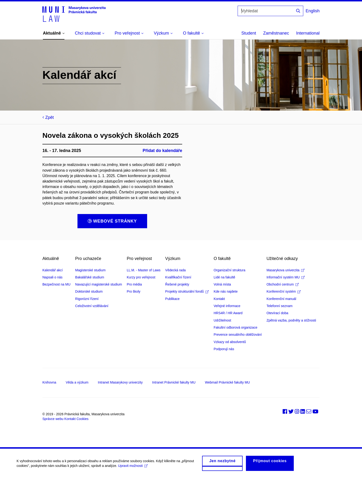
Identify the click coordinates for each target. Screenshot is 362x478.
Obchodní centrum (283, 284)
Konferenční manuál (281, 299)
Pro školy (133, 291)
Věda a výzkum (77, 382)
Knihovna (49, 382)
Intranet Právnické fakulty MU (173, 382)
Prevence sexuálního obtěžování (238, 334)
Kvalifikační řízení (178, 277)
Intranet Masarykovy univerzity (120, 382)
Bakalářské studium (89, 277)
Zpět (48, 117)
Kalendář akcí (52, 270)
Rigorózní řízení (87, 299)
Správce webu (52, 419)
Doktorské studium (89, 291)
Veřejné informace (227, 306)
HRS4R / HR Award (228, 313)
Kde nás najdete (226, 291)
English (313, 11)
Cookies (83, 419)
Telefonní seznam (280, 306)
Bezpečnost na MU (56, 284)
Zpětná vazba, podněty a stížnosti (291, 320)
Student (248, 33)
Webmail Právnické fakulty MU (227, 382)
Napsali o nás (52, 277)
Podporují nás (224, 349)
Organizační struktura (229, 270)
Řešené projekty (177, 284)
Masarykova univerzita (285, 270)
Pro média (134, 284)
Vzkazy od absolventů (230, 342)
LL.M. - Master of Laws (143, 270)
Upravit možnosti (133, 469)
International (308, 33)
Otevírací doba (277, 313)
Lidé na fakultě (224, 277)
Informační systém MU (286, 277)
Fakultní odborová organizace (235, 327)
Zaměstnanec (276, 33)
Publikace (172, 299)
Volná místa (222, 284)
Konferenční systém (284, 291)
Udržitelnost (222, 320)
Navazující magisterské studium (98, 284)
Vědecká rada (175, 270)
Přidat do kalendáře (162, 150)
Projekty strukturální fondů (186, 291)
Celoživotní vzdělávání (91, 306)
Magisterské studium (90, 270)
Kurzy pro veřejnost (141, 277)
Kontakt (219, 299)
